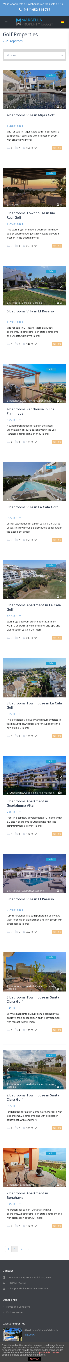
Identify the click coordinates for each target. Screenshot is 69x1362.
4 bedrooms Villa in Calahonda (41, 1330)
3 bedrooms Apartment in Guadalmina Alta (27, 803)
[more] (28, 139)
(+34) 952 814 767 (37, 10)
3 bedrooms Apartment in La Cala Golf (34, 607)
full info (57, 147)
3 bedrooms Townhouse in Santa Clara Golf (33, 999)
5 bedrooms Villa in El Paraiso (30, 899)
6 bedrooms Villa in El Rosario (30, 311)
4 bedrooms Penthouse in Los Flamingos (30, 411)
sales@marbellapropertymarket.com (28, 1288)
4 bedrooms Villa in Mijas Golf (31, 115)
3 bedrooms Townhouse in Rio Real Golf (31, 215)
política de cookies (49, 1352)
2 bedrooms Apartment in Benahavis (27, 1195)
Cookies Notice (14, 1312)
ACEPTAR (34, 1359)
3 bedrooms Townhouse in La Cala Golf (34, 705)
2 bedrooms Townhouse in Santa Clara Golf (33, 1097)
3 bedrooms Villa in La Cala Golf (32, 507)
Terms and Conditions (18, 1306)
